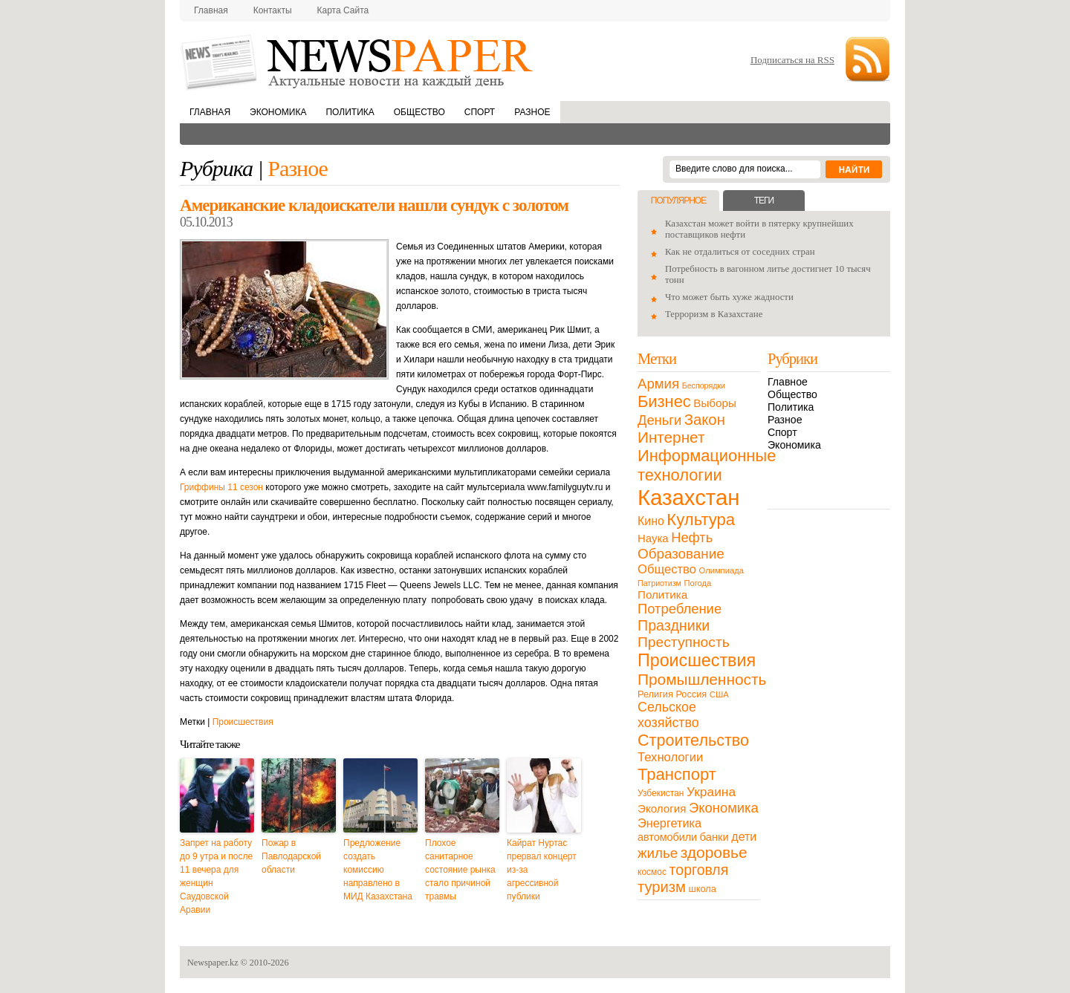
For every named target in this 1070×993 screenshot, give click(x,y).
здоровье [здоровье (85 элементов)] (714, 852)
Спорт (479, 112)
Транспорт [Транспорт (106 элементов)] (677, 774)
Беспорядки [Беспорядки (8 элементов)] (703, 385)
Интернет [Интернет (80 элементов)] (671, 437)
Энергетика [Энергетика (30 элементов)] (669, 823)
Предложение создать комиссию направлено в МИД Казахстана (377, 870)
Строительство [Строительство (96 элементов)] (693, 740)
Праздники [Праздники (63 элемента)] (674, 625)
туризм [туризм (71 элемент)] (662, 887)
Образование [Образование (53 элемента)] (681, 553)
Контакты (272, 10)
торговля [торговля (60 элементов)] (699, 870)
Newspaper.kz (213, 962)
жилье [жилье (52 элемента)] (658, 853)
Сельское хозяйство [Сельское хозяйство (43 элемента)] (668, 715)
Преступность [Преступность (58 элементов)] (684, 642)
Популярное (678, 200)
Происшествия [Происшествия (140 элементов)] (697, 660)
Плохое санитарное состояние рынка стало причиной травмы (460, 870)
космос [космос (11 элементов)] (652, 872)
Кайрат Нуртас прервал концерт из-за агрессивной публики (542, 870)
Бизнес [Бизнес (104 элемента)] (664, 401)
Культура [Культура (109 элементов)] (701, 519)
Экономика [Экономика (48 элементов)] (724, 807)
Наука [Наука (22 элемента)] (653, 538)
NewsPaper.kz (358, 61)
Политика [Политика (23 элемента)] (662, 594)
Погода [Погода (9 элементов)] (697, 583)
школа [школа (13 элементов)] (702, 888)
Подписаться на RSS (792, 59)
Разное (532, 112)
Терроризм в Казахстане (713, 314)
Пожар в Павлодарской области (291, 856)
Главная (211, 10)
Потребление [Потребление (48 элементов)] (680, 608)
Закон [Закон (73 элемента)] (704, 419)
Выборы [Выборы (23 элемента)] (714, 403)
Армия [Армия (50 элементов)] (658, 383)
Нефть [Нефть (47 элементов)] (692, 537)
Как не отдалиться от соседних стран (740, 252)
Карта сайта (343, 10)
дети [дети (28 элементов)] (743, 836)
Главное (788, 382)
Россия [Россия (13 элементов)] (691, 694)
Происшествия (243, 722)
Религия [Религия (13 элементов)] (655, 694)
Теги (764, 200)
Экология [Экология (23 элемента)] (662, 808)
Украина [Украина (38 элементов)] (711, 791)
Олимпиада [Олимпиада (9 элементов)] (721, 570)
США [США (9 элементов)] (719, 694)
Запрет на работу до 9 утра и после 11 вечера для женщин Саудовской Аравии (216, 876)
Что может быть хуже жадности (729, 297)
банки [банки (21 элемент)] (714, 837)
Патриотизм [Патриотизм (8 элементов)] (659, 583)
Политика (349, 112)
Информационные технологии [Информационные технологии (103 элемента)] (707, 465)
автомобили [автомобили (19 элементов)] (667, 837)
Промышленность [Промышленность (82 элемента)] (702, 679)
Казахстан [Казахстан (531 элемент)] (688, 497)
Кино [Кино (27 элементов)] (651, 521)
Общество (419, 112)
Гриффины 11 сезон (221, 487)
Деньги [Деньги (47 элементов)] (659, 420)
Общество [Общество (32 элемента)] (667, 569)
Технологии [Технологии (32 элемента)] (670, 757)
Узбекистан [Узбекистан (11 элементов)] (661, 793)
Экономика (278, 112)
